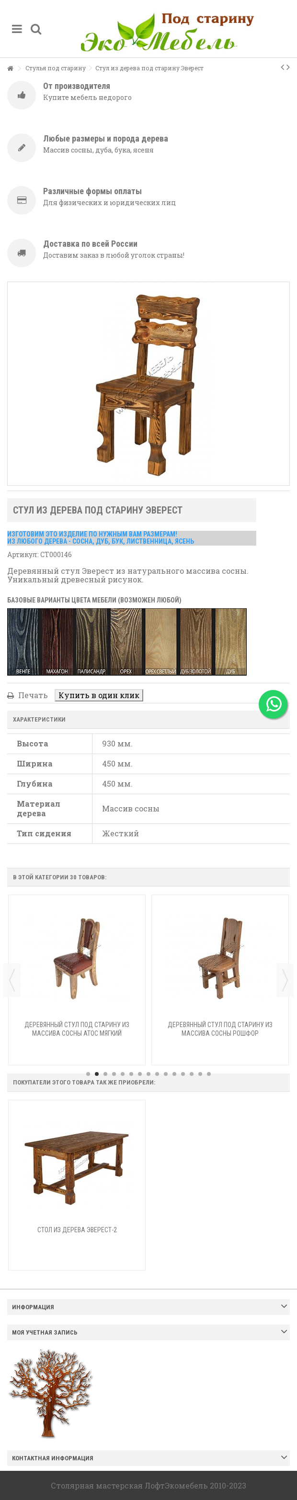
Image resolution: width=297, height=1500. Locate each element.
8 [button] (148, 1074)
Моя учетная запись (45, 1332)
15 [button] (209, 1074)
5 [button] (123, 1074)
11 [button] (174, 1074)
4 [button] (114, 1074)
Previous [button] (12, 980)
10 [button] (166, 1074)
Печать (32, 695)
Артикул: (23, 554)
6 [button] (131, 1074)
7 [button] (140, 1074)
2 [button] (97, 1074)
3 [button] (105, 1074)
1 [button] (88, 1074)
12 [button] (183, 1074)
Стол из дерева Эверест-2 (77, 1230)
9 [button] (157, 1074)
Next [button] (285, 980)
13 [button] (192, 1074)
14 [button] (200, 1074)
